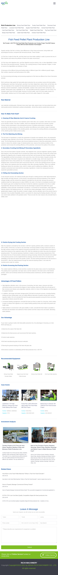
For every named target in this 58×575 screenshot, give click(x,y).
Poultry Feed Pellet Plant (39, 25)
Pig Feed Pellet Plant (50, 30)
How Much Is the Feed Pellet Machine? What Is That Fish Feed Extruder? (23, 473)
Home (2, 17)
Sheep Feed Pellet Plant (8, 32)
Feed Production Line (15, 17)
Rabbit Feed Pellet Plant (36, 30)
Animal (23, 17)
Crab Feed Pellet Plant (8, 30)
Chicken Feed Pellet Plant (39, 32)
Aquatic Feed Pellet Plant (33, 27)
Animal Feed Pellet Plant (48, 27)
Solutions (7, 17)
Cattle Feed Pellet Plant (23, 32)
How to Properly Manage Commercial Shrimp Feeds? (17, 484)
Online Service (48, 555)
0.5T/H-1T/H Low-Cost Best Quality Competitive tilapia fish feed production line (24, 495)
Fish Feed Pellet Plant (22, 30)
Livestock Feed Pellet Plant (16, 27)
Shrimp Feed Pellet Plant (24, 25)
